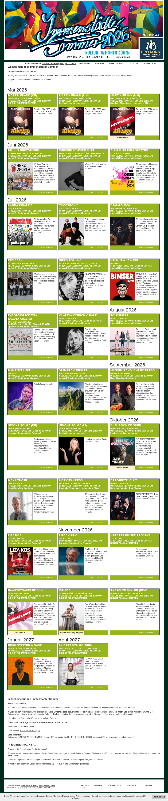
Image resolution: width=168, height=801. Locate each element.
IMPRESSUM (150, 63)
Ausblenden (159, 797)
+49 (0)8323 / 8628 (68, 63)
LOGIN (83, 788)
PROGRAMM (84, 63)
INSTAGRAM (35, 788)
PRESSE (148, 785)
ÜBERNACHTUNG (117, 63)
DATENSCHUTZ (133, 785)
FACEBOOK (22, 788)
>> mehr (48, 114)
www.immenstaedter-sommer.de (42, 722)
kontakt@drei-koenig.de (30, 731)
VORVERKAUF (114, 785)
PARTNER (99, 63)
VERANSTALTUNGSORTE (91, 785)
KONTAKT (134, 63)
